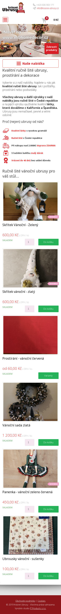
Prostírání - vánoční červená (23, 358)
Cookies (41, 600)
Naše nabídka (31, 63)
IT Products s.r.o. (38, 608)
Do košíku (48, 242)
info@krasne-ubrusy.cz (48, 8)
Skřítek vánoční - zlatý (18, 292)
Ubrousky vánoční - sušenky (23, 559)
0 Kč (56, 19)
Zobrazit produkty (51, 48)
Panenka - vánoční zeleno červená (27, 492)
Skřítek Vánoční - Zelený (20, 225)
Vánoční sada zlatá (16, 425)
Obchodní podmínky (25, 600)
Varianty (48, 375)
